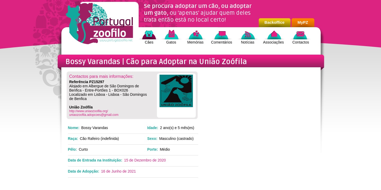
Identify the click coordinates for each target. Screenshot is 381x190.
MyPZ (302, 22)
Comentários (221, 42)
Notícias (248, 42)
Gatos (171, 42)
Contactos (300, 42)
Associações (273, 42)
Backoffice (275, 22)
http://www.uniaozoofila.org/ (88, 111)
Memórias (195, 42)
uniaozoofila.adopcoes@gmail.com (94, 115)
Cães (149, 42)
